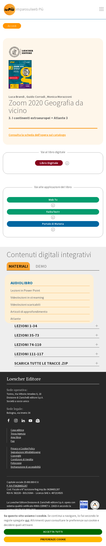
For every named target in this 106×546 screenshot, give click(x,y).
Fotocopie (16, 462)
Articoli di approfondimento (29, 311)
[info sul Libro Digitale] (67, 163)
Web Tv (53, 199)
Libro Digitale (49, 163)
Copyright (16, 455)
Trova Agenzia (18, 433)
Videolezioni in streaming (27, 297)
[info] (53, 205)
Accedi (12, 26)
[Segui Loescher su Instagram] (17, 421)
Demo (41, 266)
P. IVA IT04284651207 (17, 485)
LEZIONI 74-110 (27, 344)
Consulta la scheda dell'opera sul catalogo (37, 135)
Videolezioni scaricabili (25, 304)
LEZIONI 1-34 (25, 325)
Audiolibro (22, 282)
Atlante (16, 319)
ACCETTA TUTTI (53, 531)
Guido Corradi (35, 97)
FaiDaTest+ (53, 211)
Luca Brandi (16, 97)
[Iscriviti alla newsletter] (39, 421)
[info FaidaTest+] (53, 217)
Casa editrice (17, 429)
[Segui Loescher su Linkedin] (24, 421)
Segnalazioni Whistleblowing (25, 452)
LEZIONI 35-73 (26, 335)
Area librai (16, 437)
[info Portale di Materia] (53, 229)
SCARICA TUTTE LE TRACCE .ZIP (41, 363)
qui (27, 520)
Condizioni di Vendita (22, 459)
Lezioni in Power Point (25, 290)
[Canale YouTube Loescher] (32, 421)
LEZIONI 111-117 (28, 353)
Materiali (18, 266)
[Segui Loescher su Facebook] (10, 421)
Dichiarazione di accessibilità (26, 466)
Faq (13, 441)
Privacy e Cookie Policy (23, 448)
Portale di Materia (53, 223)
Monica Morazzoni (59, 97)
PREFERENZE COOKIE (53, 539)
